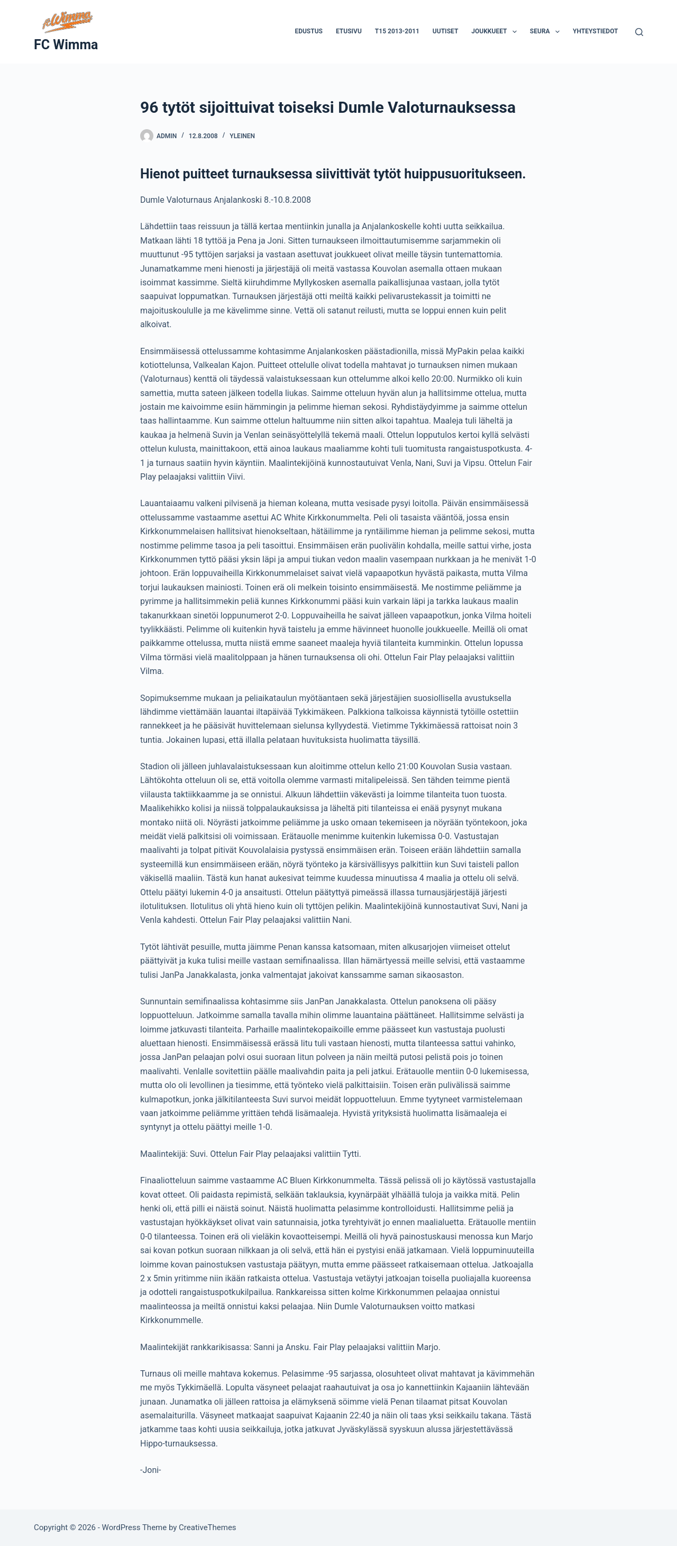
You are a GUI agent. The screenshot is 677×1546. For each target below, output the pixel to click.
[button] (514, 31)
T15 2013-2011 (397, 31)
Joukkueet (496, 31)
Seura (547, 31)
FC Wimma (66, 44)
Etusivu (349, 31)
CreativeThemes (207, 1527)
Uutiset (445, 31)
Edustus (309, 31)
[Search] (639, 32)
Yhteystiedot (595, 31)
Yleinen (242, 136)
